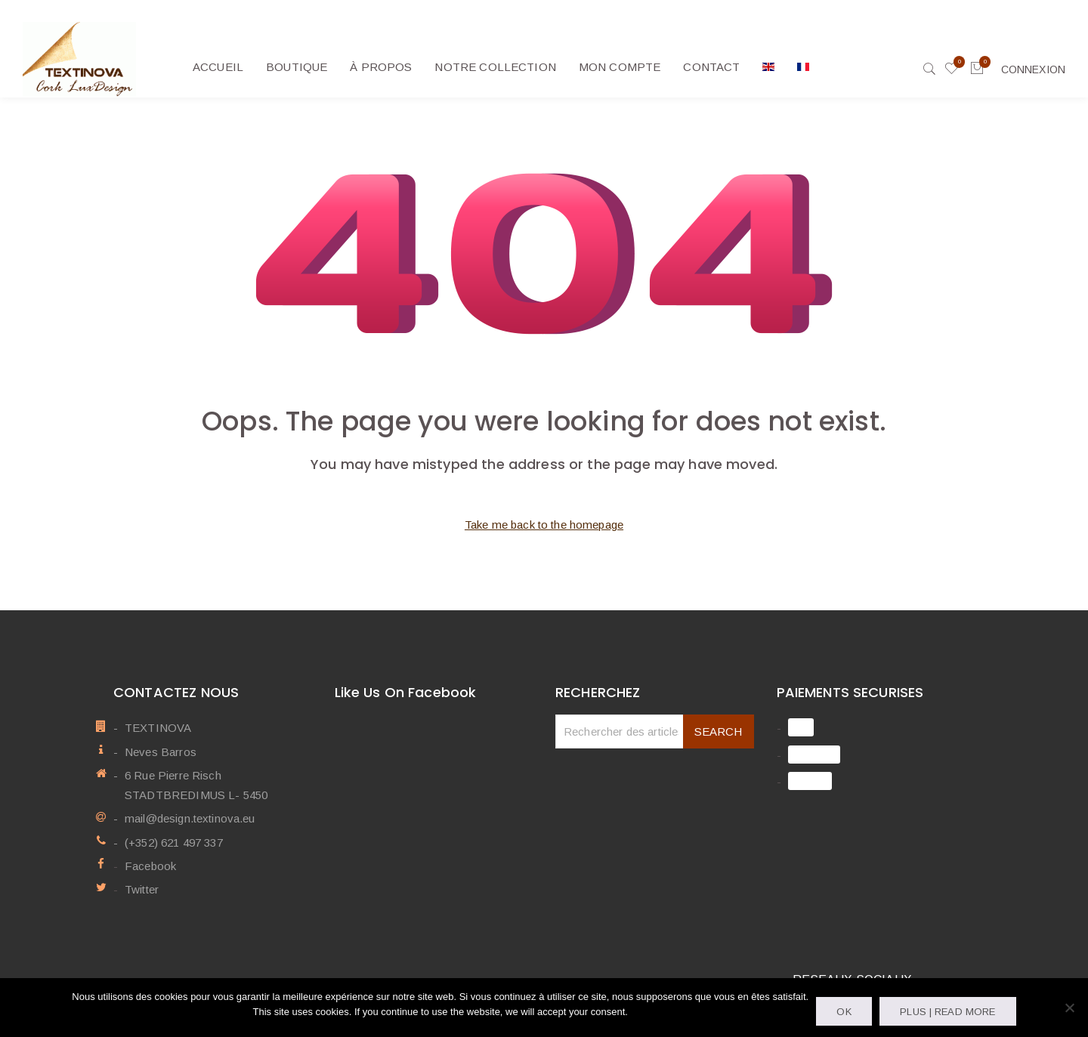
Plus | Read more (947, 1011)
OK (843, 1011)
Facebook (150, 866)
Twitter (142, 889)
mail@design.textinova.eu (190, 818)
